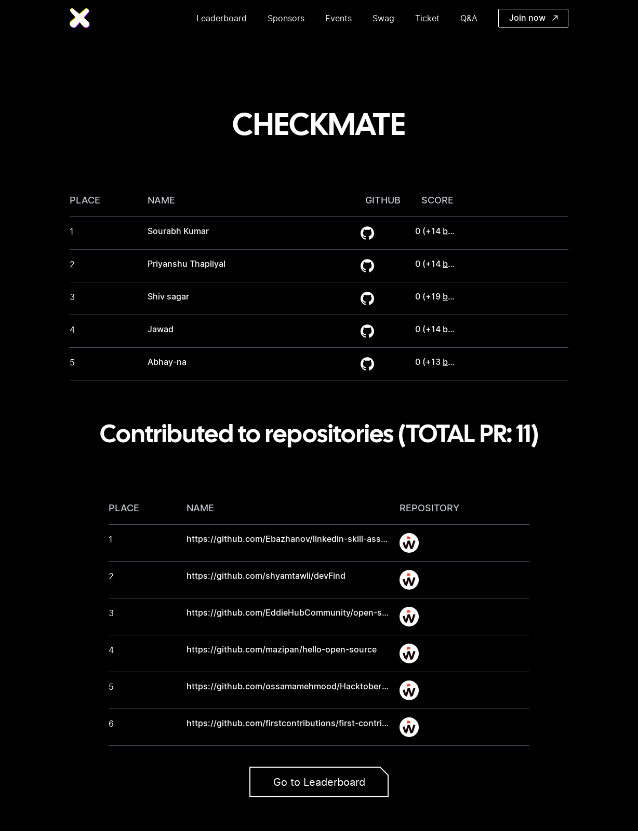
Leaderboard (221, 18)
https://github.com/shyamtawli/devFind (266, 576)
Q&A (468, 18)
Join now (533, 18)
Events (338, 18)
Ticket (427, 18)
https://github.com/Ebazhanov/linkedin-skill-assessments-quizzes (321, 539)
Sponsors (286, 18)
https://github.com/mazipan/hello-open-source (282, 650)
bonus (455, 231)
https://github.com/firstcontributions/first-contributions (300, 723)
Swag (383, 18)
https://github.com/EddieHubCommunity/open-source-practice (314, 613)
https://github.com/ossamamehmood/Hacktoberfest (292, 687)
